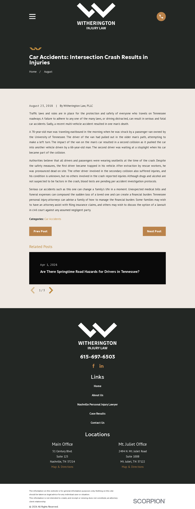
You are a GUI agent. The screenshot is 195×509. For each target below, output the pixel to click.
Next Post (154, 231)
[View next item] (51, 290)
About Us (97, 395)
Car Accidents (53, 219)
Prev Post (40, 231)
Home (97, 386)
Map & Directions (62, 467)
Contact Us (98, 423)
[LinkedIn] (101, 366)
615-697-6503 (97, 356)
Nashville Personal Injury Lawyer (97, 404)
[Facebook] (94, 366)
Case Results (97, 413)
